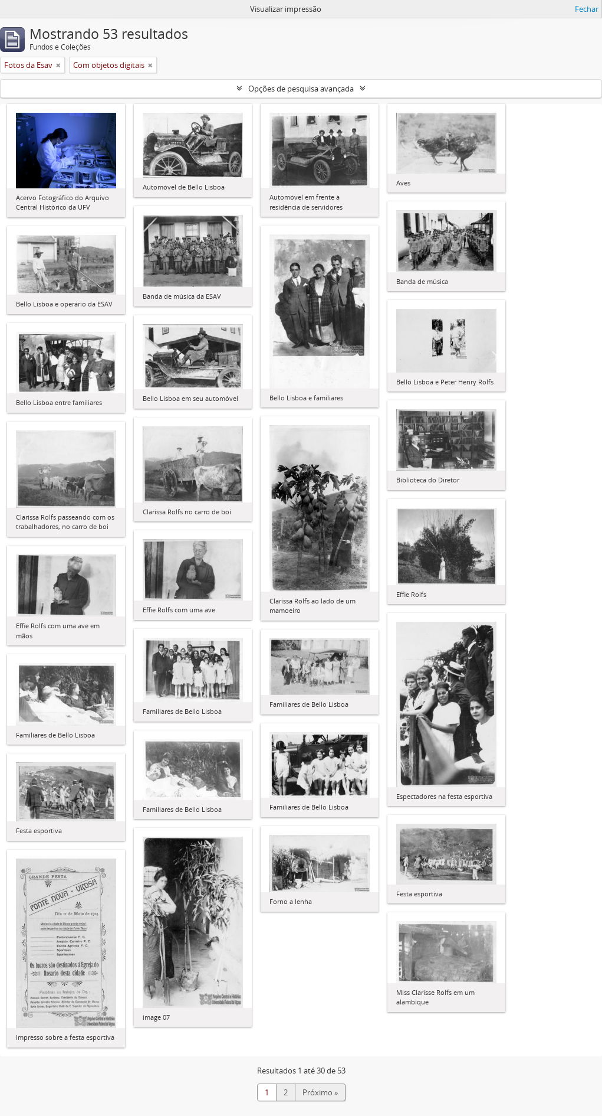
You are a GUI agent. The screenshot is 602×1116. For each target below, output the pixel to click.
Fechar (586, 9)
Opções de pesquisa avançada (301, 88)
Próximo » (320, 1092)
